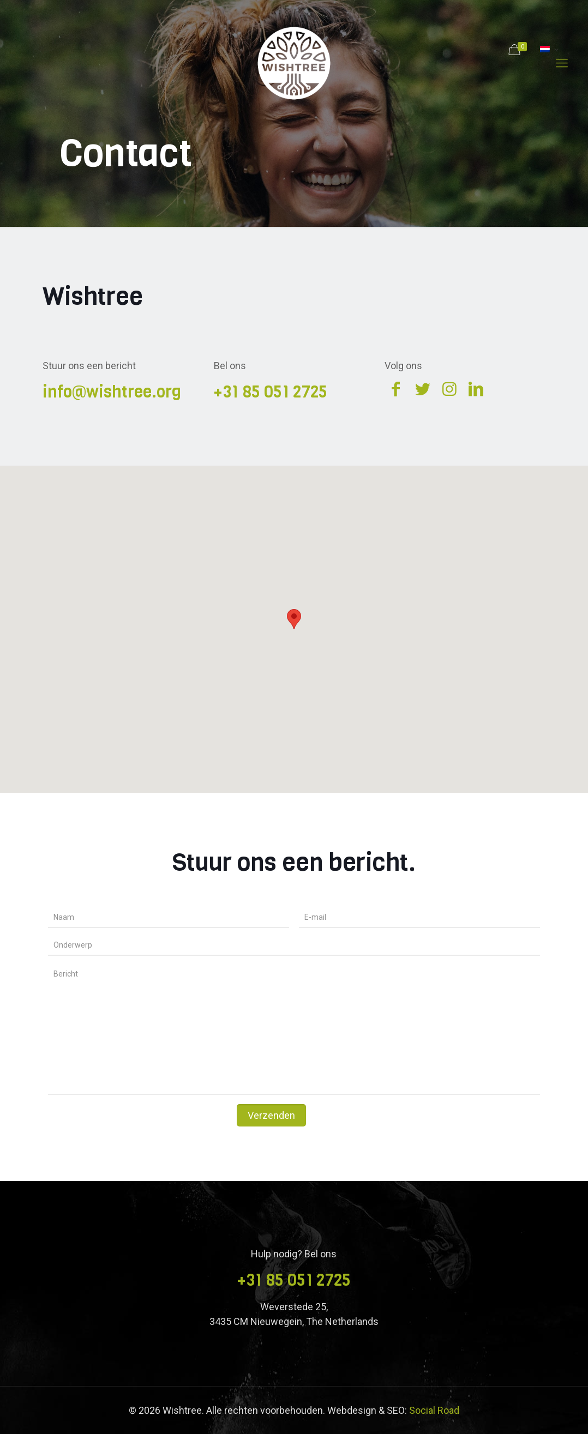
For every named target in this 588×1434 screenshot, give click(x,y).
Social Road (434, 1410)
